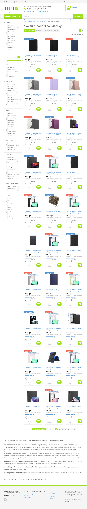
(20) (9, 198)
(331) (13, 104)
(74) (12, 115)
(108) (11, 212)
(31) (11, 169)
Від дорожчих (48, 30)
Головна (52, 491)
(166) (11, 90)
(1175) (11, 149)
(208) (12, 95)
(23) (13, 186)
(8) (11, 45)
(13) (10, 38)
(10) (10, 218)
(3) (13, 145)
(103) (12, 122)
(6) (11, 84)
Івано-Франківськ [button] (71, 2)
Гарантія (52, 496)
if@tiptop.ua (30, 497)
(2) (9, 205)
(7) (11, 32)
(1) (11, 67)
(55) (11, 147)
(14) (11, 34)
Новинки (56, 30)
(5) (11, 101)
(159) (11, 124)
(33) (12, 129)
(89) (12, 88)
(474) (13, 27)
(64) (10, 25)
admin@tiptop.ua (72, 495)
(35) (10, 113)
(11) (10, 43)
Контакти (52, 498)
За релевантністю (29, 30)
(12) (10, 207)
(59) (11, 76)
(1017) (12, 29)
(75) (10, 126)
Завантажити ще (40, 429)
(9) (10, 86)
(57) (13, 162)
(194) (14, 99)
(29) (12, 118)
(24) (11, 40)
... (65, 429)
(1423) (13, 188)
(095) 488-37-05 (40, 491)
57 (68, 429)
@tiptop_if (45, 11)
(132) (13, 174)
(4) (10, 203)
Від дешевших (40, 30)
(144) (12, 69)
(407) (11, 133)
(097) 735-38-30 (31, 491)
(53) (9, 201)
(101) (13, 93)
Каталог (11, 16)
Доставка (52, 493)
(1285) (13, 72)
